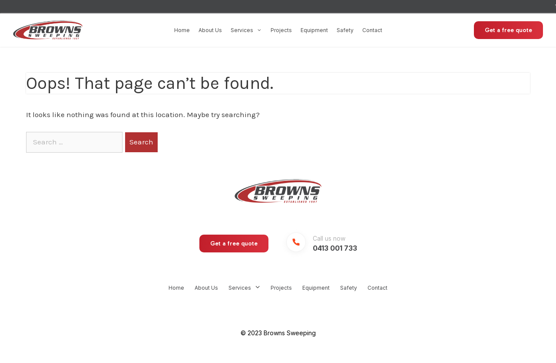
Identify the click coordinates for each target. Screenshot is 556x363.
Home (182, 30)
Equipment (314, 30)
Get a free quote (508, 30)
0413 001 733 (335, 248)
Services (246, 30)
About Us (210, 30)
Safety (345, 30)
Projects (281, 30)
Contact (372, 30)
